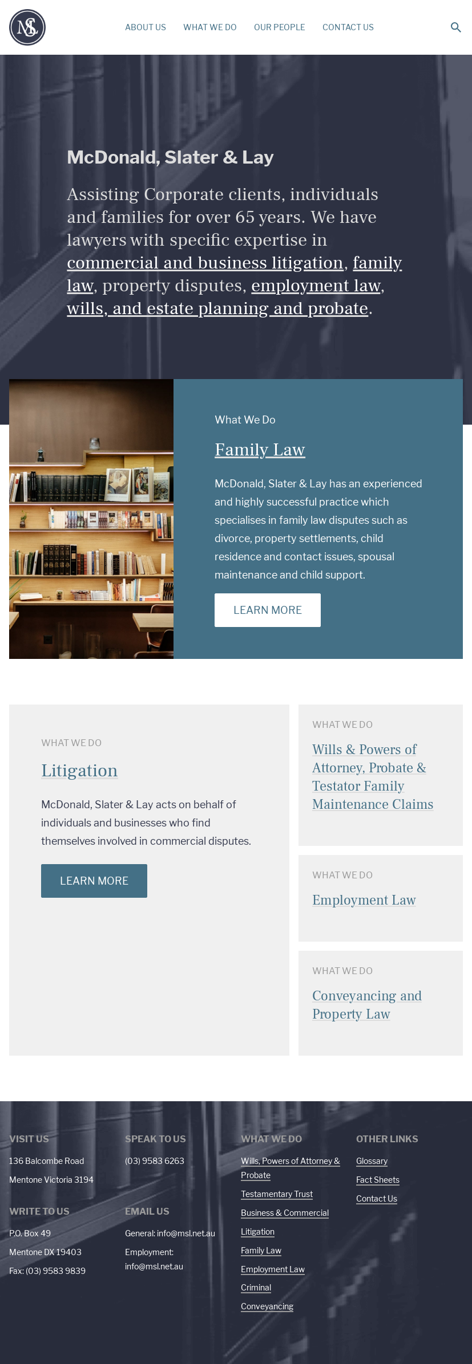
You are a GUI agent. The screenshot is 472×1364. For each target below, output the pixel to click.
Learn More (267, 610)
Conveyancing (267, 1306)
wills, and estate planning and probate (217, 308)
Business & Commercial (285, 1213)
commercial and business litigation (205, 263)
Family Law (260, 450)
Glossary (372, 1161)
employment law (315, 286)
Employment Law (273, 1269)
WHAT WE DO (210, 27)
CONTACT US (348, 27)
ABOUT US (145, 27)
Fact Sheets (378, 1179)
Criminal (256, 1287)
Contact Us (376, 1198)
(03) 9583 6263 (154, 1161)
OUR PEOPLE (279, 27)
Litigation (79, 771)
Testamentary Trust (277, 1194)
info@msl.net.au (186, 1233)
